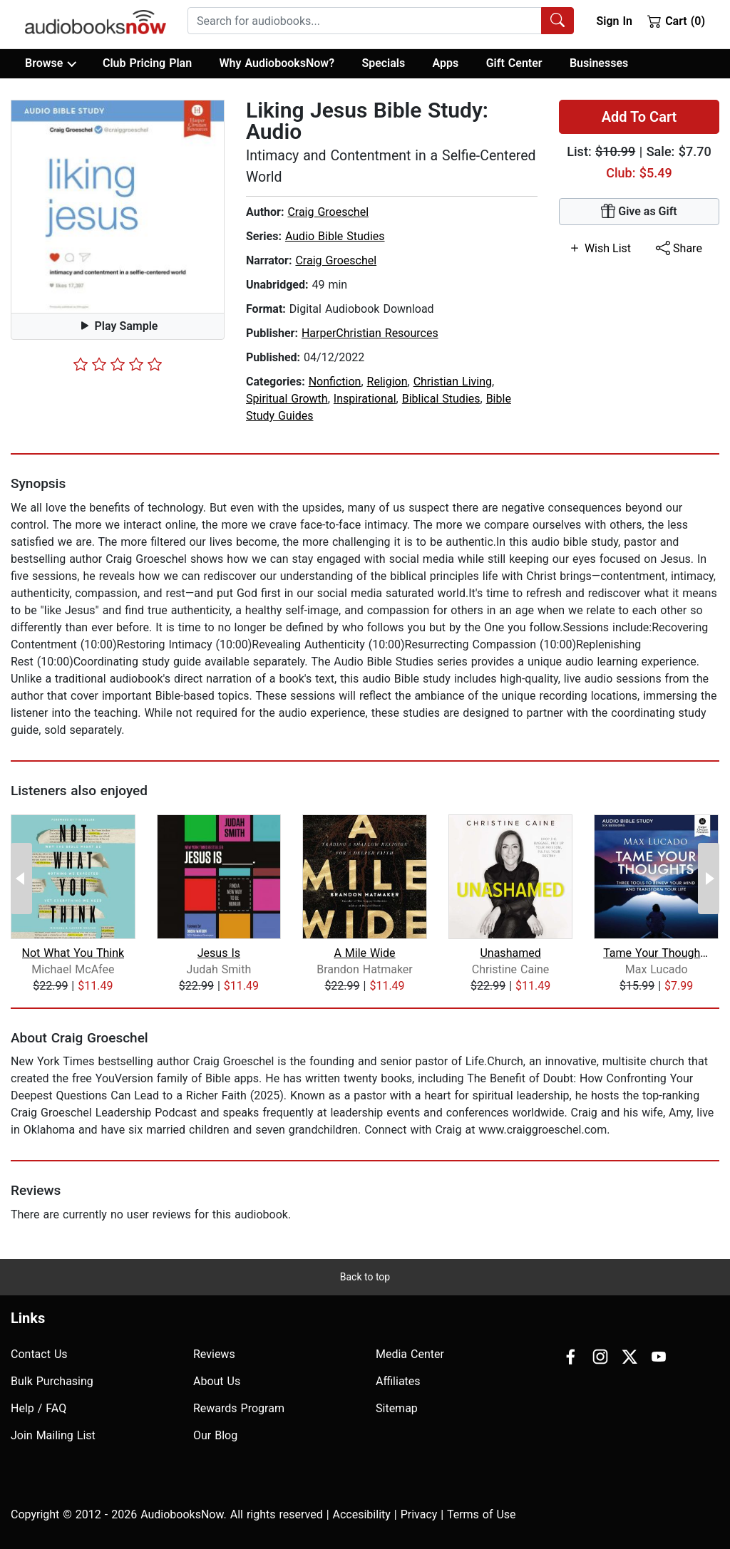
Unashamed (510, 953)
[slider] (117, 364)
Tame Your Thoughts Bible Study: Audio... (656, 953)
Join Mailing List (53, 1435)
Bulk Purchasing (52, 1381)
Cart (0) (676, 21)
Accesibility (362, 1514)
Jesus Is (218, 953)
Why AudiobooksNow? (277, 63)
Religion (387, 381)
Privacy (419, 1514)
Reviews (214, 1354)
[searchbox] (364, 20)
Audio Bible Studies (335, 236)
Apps (446, 63)
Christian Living (452, 381)
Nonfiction (335, 381)
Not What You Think (73, 953)
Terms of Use (481, 1514)
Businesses (599, 63)
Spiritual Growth (287, 398)
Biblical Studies (441, 398)
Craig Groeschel (328, 212)
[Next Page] (708, 878)
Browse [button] (50, 63)
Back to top (365, 1277)
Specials (383, 63)
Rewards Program (238, 1408)
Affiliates (398, 1381)
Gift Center (514, 63)
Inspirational (365, 398)
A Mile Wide (364, 953)
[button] (118, 207)
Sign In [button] (614, 21)
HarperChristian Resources (370, 333)
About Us (216, 1381)
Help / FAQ (38, 1408)
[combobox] (380, 20)
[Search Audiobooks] (557, 20)
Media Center (410, 1354)
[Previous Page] (21, 878)
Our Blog (215, 1435)
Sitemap (397, 1408)
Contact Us (39, 1354)
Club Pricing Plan (147, 63)
